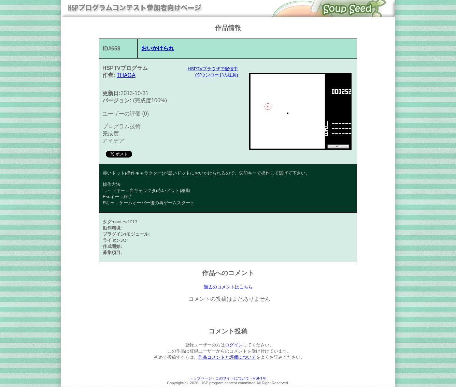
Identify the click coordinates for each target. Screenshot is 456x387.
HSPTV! (259, 378)
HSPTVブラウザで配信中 (213, 68)
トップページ (200, 378)
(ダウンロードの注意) (216, 74)
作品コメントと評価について (227, 357)
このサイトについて (232, 378)
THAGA (126, 75)
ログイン (234, 345)
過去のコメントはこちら (228, 287)
